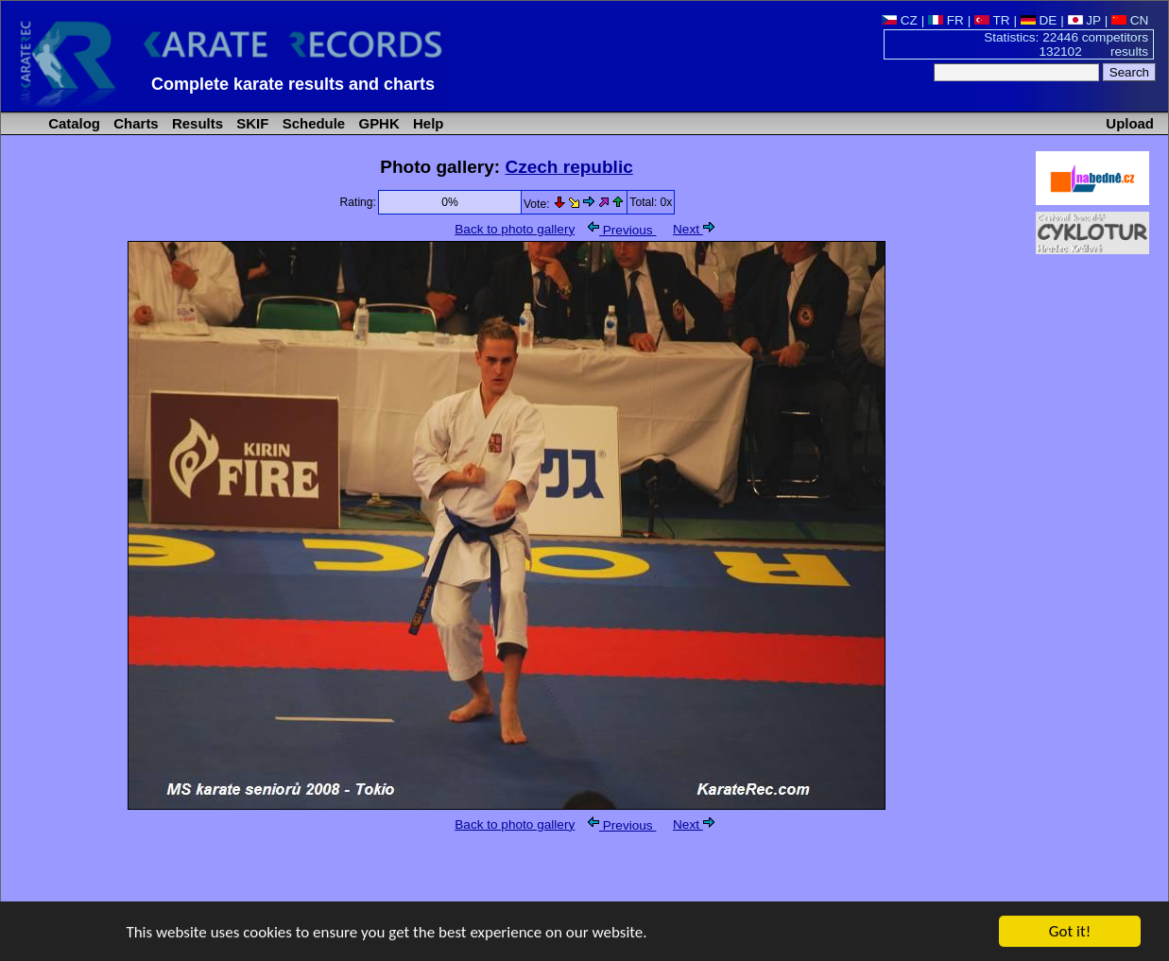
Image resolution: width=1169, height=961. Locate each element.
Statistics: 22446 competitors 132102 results (1066, 44)
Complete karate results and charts (293, 84)
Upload (1130, 123)
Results (195, 123)
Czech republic (568, 167)
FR (946, 20)
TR (992, 20)
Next (693, 229)
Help (426, 123)
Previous (622, 230)
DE (1039, 20)
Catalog (72, 123)
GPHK (376, 123)
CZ (900, 20)
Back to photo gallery (515, 229)
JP (1084, 20)
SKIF (250, 123)
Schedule (312, 123)
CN (1129, 20)
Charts (134, 123)
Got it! (1070, 932)
